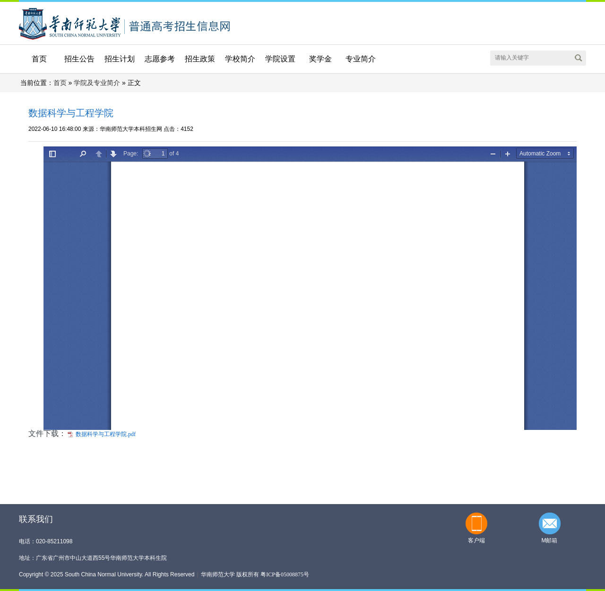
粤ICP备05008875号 (284, 574)
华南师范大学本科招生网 (70, 23)
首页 (39, 59)
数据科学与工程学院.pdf (106, 434)
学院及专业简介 (97, 82)
